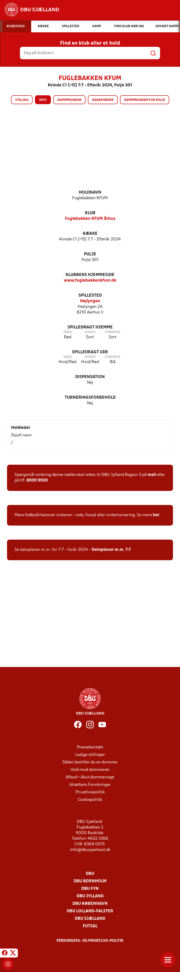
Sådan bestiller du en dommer (90, 762)
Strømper (112, 332)
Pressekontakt (90, 747)
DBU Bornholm (90, 881)
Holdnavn (90, 193)
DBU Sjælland (90, 919)
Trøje (67, 332)
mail (151, 475)
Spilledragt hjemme (90, 327)
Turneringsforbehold (90, 398)
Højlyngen (90, 301)
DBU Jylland (90, 896)
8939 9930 (37, 480)
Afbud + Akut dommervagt (90, 777)
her (156, 515)
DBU (90, 874)
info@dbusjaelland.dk (90, 850)
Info (43, 100)
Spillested (90, 296)
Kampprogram (69, 100)
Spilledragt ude (90, 352)
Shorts (90, 332)
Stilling (21, 100)
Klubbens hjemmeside (90, 275)
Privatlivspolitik (90, 792)
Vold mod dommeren (90, 770)
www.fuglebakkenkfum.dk (90, 281)
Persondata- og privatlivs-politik (90, 941)
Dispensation (90, 377)
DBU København (90, 904)
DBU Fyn (90, 889)
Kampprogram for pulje (144, 100)
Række (90, 234)
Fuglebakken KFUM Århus (90, 219)
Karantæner (102, 100)
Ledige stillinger (90, 755)
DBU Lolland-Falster (90, 911)
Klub (90, 213)
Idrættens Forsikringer (90, 785)
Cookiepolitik (90, 800)
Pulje (90, 254)
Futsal (90, 926)
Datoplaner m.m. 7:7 (111, 550)
